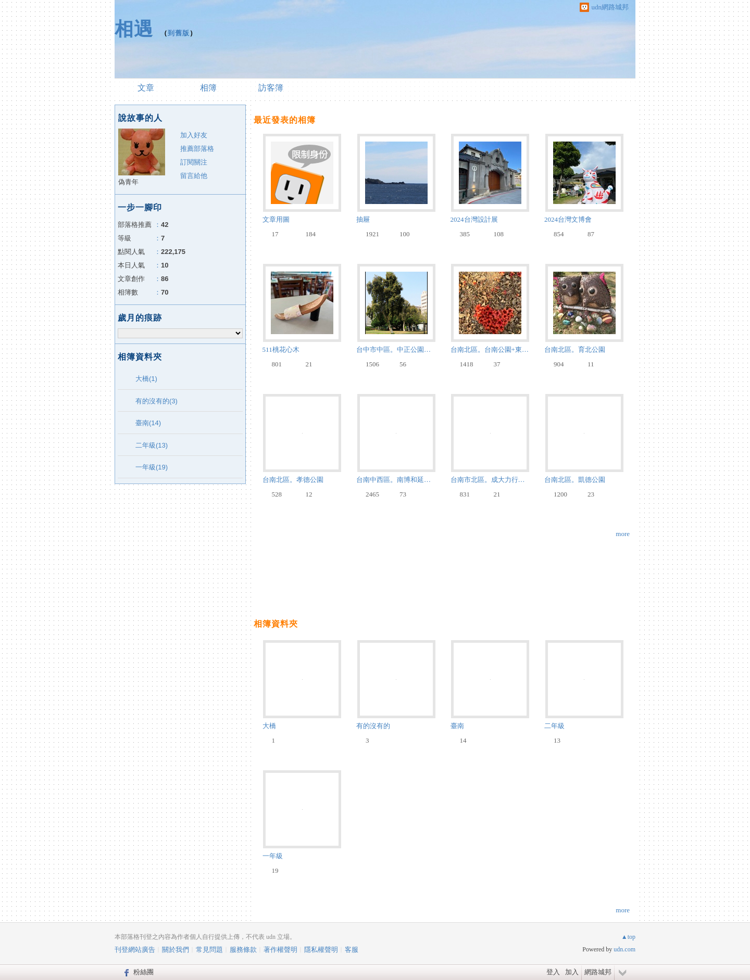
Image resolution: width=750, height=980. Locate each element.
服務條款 (243, 949)
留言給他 (193, 176)
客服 (351, 949)
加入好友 (193, 135)
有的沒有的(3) (156, 401)
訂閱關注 (193, 162)
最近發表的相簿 (285, 120)
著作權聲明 (280, 949)
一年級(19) (151, 467)
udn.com (624, 949)
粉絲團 (143, 972)
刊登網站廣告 (135, 949)
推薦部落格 (197, 148)
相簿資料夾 (276, 623)
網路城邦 (597, 972)
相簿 (208, 87)
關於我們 (175, 949)
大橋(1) (146, 379)
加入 (572, 972)
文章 (146, 87)
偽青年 (128, 182)
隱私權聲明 (321, 949)
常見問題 (209, 949)
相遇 (134, 29)
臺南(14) (148, 423)
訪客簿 (270, 87)
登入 (553, 972)
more (623, 534)
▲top (628, 936)
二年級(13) (151, 445)
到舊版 (179, 33)
